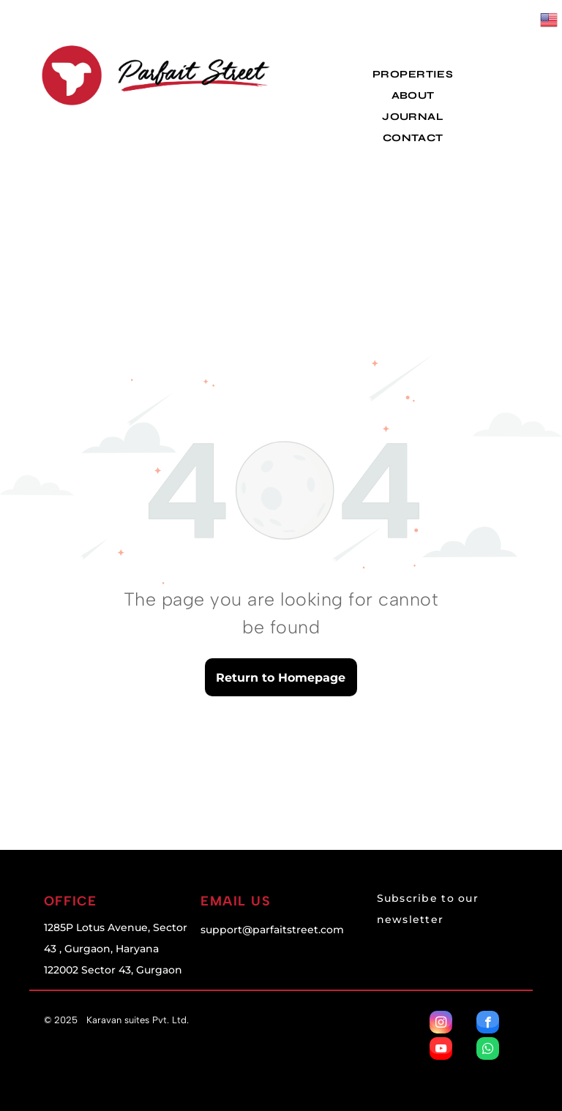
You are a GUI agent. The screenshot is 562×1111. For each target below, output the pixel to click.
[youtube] (441, 1050)
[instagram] (441, 1024)
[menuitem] (413, 74)
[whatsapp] (487, 1050)
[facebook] (487, 1024)
